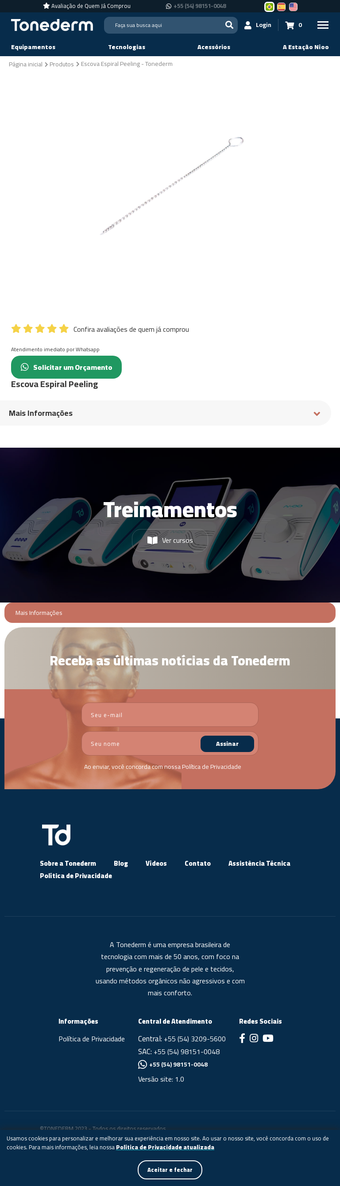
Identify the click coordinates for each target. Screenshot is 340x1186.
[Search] (170, 25)
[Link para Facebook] (242, 1039)
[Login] (256, 25)
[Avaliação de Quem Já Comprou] (87, 6)
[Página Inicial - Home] (52, 24)
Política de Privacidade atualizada (165, 1146)
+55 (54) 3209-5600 (195, 1038)
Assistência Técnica (259, 863)
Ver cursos (170, 540)
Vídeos (156, 863)
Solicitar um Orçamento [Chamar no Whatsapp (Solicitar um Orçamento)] (72, 367)
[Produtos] (62, 63)
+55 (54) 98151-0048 (187, 1051)
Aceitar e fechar (170, 1169)
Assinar (227, 743)
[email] (170, 714)
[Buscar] (227, 25)
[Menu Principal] (322, 25)
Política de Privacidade (211, 766)
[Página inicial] (25, 63)
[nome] (170, 743)
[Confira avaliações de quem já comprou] (170, 327)
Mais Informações (38, 613)
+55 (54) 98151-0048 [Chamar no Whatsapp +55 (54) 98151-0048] (200, 6)
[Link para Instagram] (254, 1039)
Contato (198, 863)
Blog (121, 863)
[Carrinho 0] (292, 25)
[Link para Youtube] (268, 1039)
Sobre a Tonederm (68, 863)
